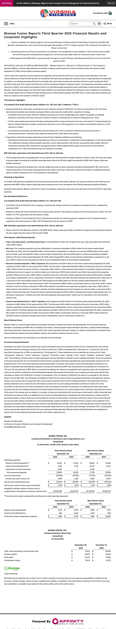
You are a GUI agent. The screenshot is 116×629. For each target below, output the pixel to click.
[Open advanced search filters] (99, 23)
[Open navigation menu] (9, 24)
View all (111, 3)
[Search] (80, 23)
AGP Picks (6, 3)
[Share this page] (107, 24)
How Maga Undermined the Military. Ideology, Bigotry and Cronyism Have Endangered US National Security (54, 3)
